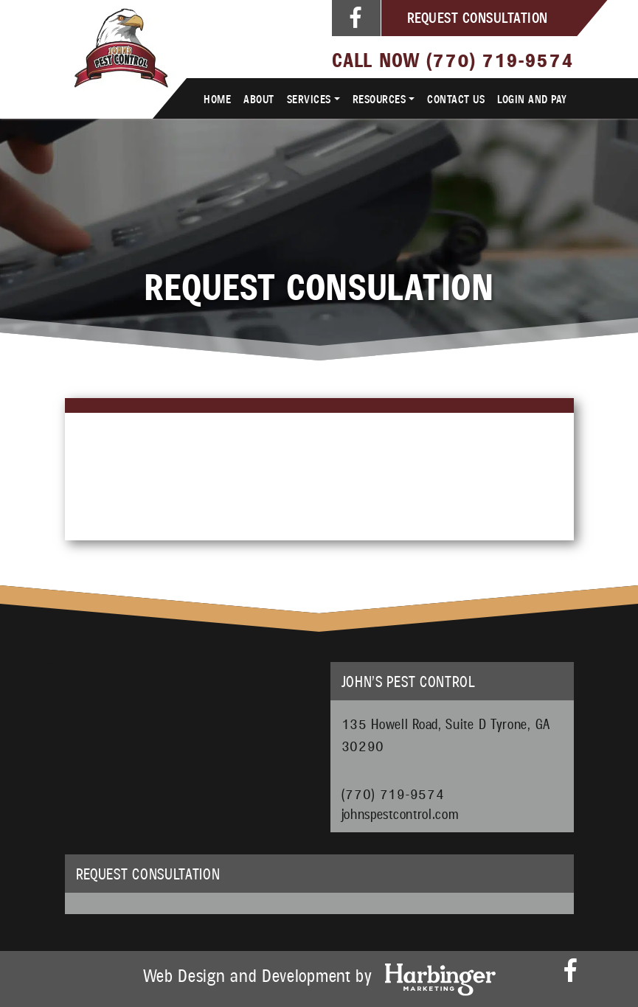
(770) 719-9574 (500, 58)
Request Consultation (477, 17)
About (258, 98)
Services (309, 98)
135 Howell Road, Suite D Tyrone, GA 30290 (446, 734)
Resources (379, 98)
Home (217, 98)
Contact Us (456, 98)
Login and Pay (532, 98)
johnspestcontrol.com (400, 811)
